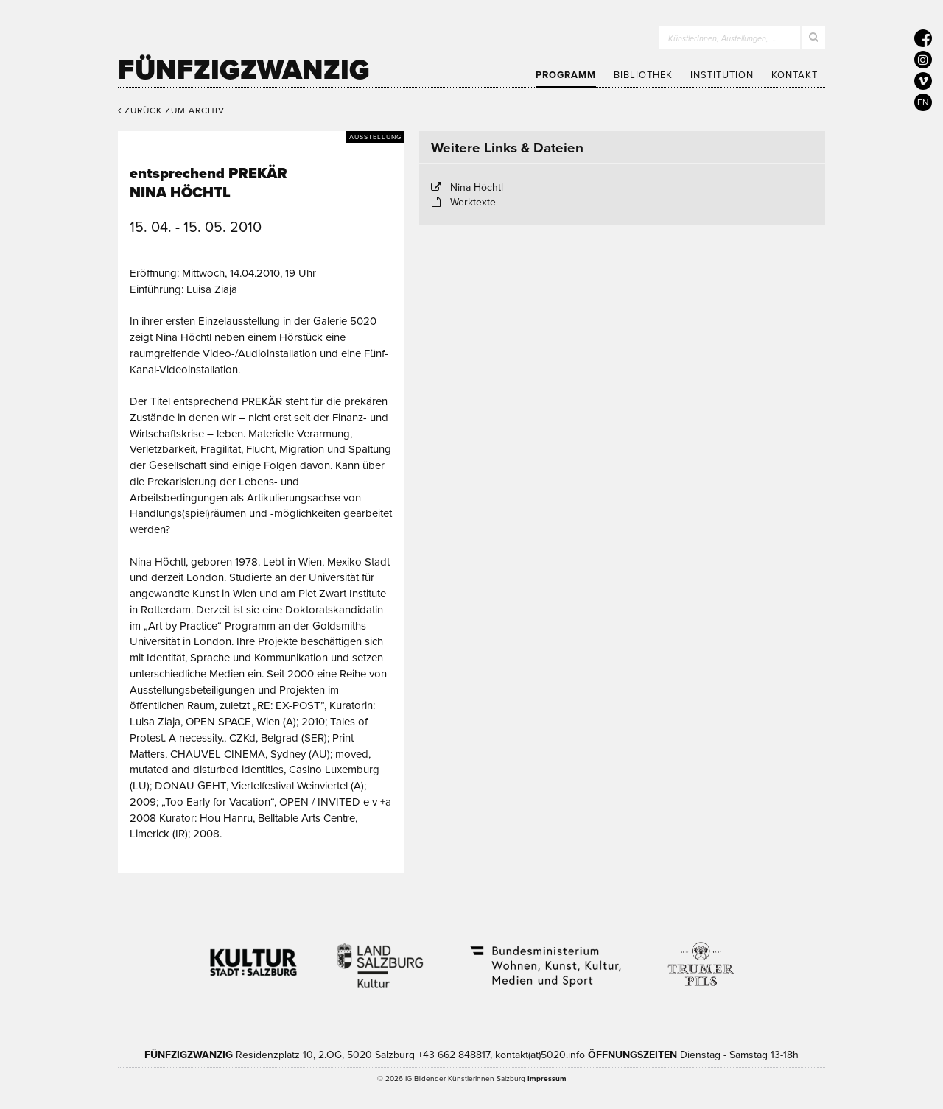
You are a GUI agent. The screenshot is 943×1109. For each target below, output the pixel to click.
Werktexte (473, 202)
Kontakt (794, 75)
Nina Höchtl (476, 187)
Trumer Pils (700, 956)
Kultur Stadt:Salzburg (253, 956)
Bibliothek (643, 75)
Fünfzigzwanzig (244, 70)
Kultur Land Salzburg (380, 956)
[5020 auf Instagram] (923, 59)
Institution (722, 75)
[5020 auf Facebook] (923, 38)
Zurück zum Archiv (171, 110)
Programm (566, 75)
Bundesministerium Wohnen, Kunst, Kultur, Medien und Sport (544, 956)
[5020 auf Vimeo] (923, 81)
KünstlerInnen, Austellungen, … (722, 38)
